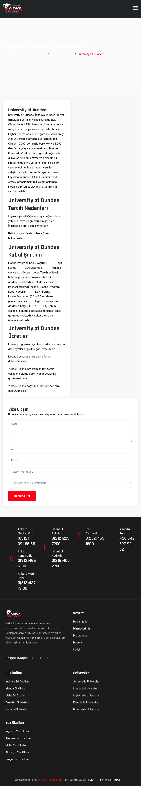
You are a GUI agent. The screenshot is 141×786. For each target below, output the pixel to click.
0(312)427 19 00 (27, 585)
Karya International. (49, 780)
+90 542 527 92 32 (127, 544)
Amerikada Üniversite (86, 681)
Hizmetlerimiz (81, 628)
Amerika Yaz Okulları (18, 738)
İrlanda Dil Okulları (16, 688)
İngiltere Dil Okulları (17, 681)
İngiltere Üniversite (61, 54)
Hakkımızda (80, 621)
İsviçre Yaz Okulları (17, 759)
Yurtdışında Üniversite (33, 54)
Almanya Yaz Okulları (18, 752)
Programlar (80, 635)
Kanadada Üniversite (85, 702)
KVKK (91, 779)
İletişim (77, 649)
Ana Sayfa (10, 54)
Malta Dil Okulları (16, 695)
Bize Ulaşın (104, 779)
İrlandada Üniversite (85, 688)
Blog (117, 779)
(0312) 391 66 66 (26, 541)
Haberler (78, 642)
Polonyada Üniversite (86, 709)
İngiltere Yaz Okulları (18, 731)
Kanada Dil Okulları (17, 709)
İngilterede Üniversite (86, 695)
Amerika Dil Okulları (17, 702)
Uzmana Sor (22, 496)
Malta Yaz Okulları (16, 745)
